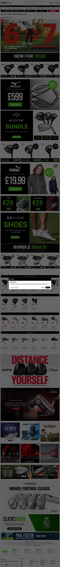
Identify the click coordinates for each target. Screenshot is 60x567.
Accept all (47, 287)
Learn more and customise (14, 287)
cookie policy (40, 283)
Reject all (43, 287)
